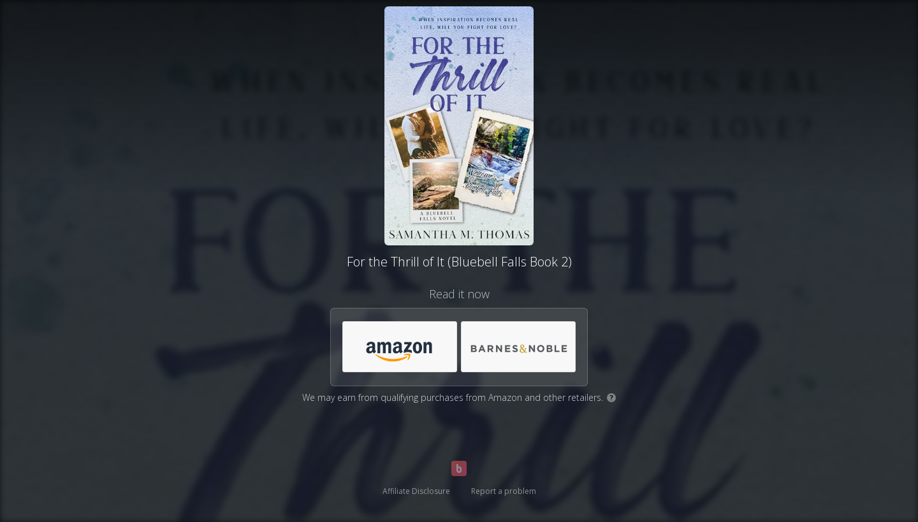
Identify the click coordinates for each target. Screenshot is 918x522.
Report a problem (503, 491)
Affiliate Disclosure (416, 491)
